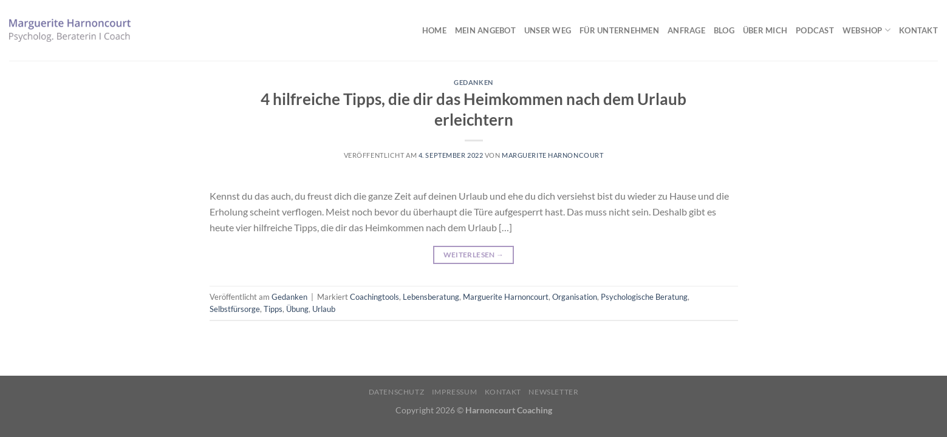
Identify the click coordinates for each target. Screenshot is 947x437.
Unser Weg (547, 30)
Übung (297, 309)
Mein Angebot (485, 30)
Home (434, 30)
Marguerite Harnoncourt (552, 155)
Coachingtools (374, 297)
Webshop (867, 30)
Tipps (273, 309)
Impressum (454, 391)
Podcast (815, 30)
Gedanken (473, 82)
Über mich (765, 30)
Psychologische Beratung (644, 297)
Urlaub (323, 309)
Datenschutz (397, 391)
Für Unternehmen (619, 30)
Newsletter (553, 391)
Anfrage (686, 30)
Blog (724, 30)
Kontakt (918, 30)
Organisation (574, 297)
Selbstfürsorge (235, 309)
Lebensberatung (431, 297)
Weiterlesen (473, 254)
